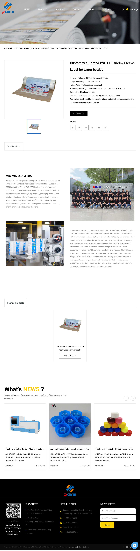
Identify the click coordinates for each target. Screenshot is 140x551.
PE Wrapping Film (47, 48)
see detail (70, 356)
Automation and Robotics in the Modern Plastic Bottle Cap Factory (79, 449)
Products (60, 9)
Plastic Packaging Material (28, 48)
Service (77, 9)
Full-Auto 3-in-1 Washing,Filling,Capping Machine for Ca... (40, 522)
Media (92, 9)
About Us (42, 9)
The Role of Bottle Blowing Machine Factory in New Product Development (37, 449)
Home (27, 9)
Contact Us (108, 9)
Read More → (10, 466)
